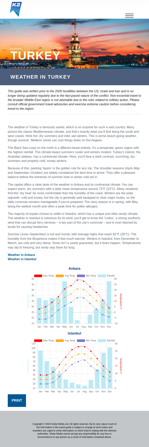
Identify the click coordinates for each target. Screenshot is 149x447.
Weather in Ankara (21, 254)
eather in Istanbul (23, 259)
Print (17, 400)
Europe (16, 48)
